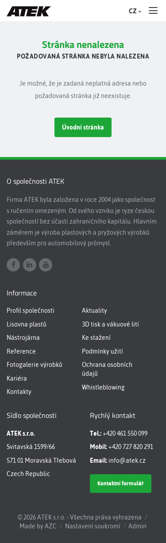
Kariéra (17, 378)
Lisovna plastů (26, 324)
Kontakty (19, 391)
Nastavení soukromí (92, 526)
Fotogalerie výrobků (34, 364)
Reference (21, 351)
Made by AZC (38, 526)
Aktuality (94, 310)
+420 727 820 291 (130, 446)
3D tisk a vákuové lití (110, 324)
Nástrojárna (23, 337)
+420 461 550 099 (125, 433)
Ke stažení (96, 337)
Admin (137, 526)
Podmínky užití (102, 351)
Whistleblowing (103, 387)
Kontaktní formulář (120, 483)
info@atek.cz (127, 460)
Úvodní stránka (83, 127)
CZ (134, 11)
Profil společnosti (30, 310)
